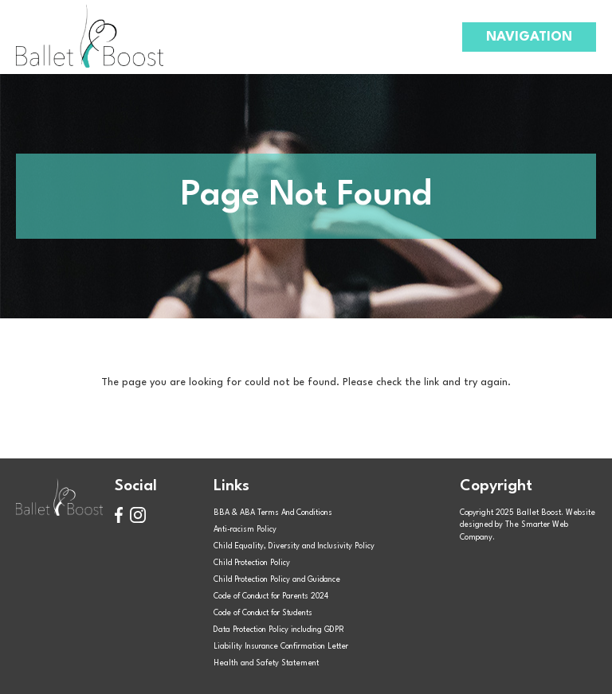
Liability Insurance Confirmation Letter (281, 646)
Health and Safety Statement (266, 663)
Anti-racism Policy (245, 529)
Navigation (529, 37)
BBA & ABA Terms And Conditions (273, 513)
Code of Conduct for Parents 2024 (271, 596)
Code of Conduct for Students (263, 613)
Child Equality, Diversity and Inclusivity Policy (294, 546)
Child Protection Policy (252, 563)
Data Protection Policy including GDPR (279, 630)
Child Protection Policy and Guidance (277, 579)
